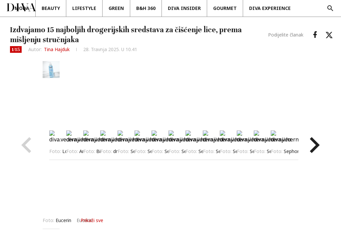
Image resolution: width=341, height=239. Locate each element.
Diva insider (220, 8)
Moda (58, 8)
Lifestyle (120, 8)
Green (152, 8)
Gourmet (261, 8)
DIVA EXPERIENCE (306, 8)
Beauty (87, 8)
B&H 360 (181, 8)
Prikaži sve (235, 220)
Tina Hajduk (57, 49)
